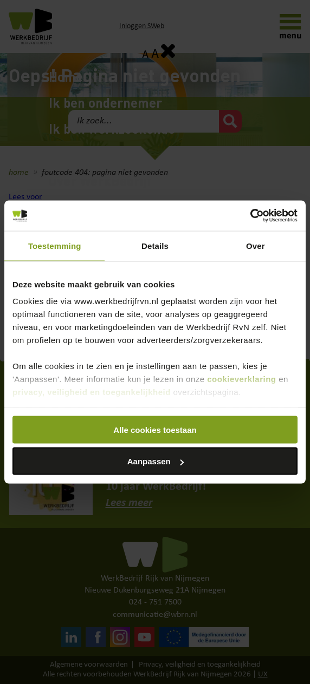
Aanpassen (155, 461)
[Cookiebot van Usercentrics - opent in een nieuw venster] (250, 216)
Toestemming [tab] (54, 245)
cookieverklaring (241, 379)
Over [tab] (255, 245)
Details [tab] (155, 245)
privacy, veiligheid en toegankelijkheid (91, 392)
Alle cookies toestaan (154, 429)
